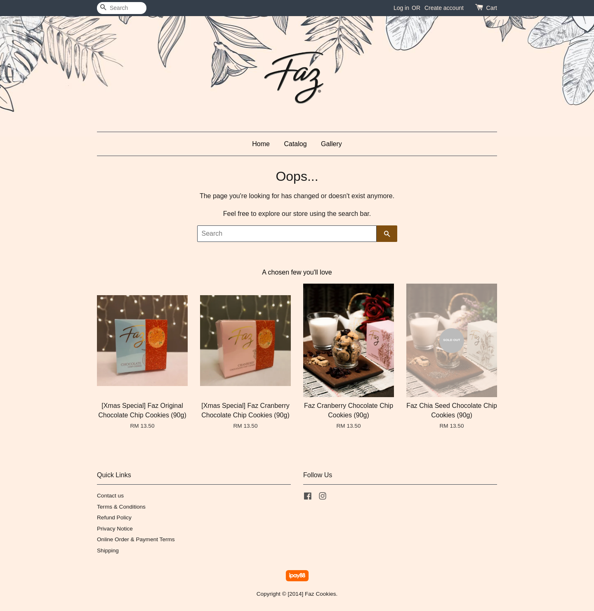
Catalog (295, 143)
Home (261, 143)
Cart (491, 8)
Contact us (110, 496)
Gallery (331, 143)
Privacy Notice (115, 529)
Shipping (108, 550)
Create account (444, 8)
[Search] (121, 8)
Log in (401, 8)
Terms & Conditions (121, 507)
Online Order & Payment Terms (136, 539)
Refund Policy (114, 517)
